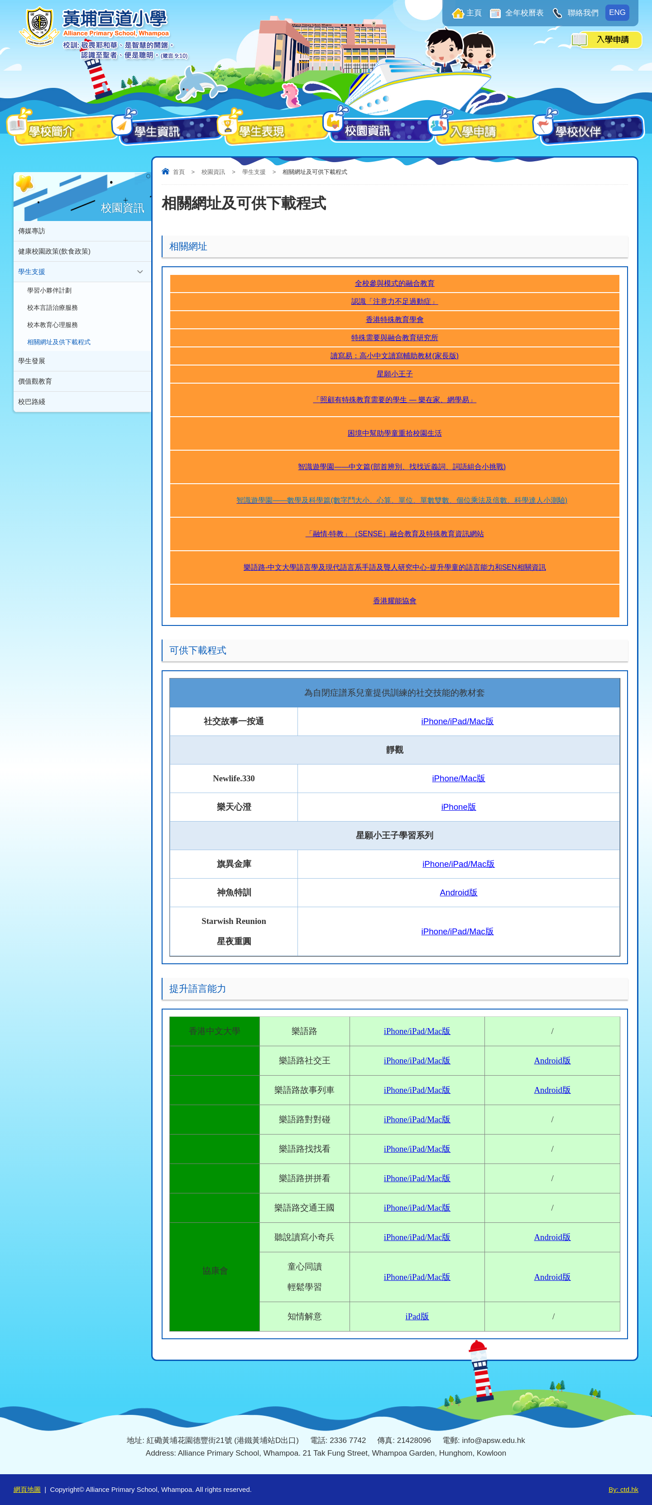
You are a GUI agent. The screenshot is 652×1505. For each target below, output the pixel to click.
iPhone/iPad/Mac (417, 1237)
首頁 (179, 171)
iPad (417, 1316)
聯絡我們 (582, 13)
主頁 (474, 13)
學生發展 (31, 361)
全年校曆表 (523, 13)
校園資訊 (213, 171)
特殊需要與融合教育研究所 (394, 337)
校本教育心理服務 (52, 325)
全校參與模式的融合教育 (395, 283)
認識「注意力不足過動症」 (394, 301)
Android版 (459, 892)
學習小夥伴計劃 (49, 290)
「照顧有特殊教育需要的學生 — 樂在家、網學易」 (394, 400)
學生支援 (254, 171)
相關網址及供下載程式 (59, 342)
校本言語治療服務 (52, 307)
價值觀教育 (35, 381)
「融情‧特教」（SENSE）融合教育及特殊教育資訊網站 (395, 534)
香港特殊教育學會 (395, 319)
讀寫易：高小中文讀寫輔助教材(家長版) (395, 356)
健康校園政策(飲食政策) (54, 251)
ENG (617, 12)
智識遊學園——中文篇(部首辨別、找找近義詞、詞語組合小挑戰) (402, 467)
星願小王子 (395, 374)
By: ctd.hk (623, 1489)
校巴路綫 (31, 401)
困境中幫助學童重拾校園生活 (395, 433)
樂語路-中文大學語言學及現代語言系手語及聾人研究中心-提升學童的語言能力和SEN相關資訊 (395, 567)
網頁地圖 (27, 1489)
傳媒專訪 (31, 231)
